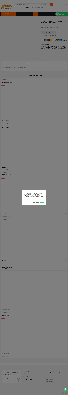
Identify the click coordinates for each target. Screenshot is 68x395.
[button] (65, 389)
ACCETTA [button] (42, 202)
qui (40, 199)
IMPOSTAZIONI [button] (36, 202)
